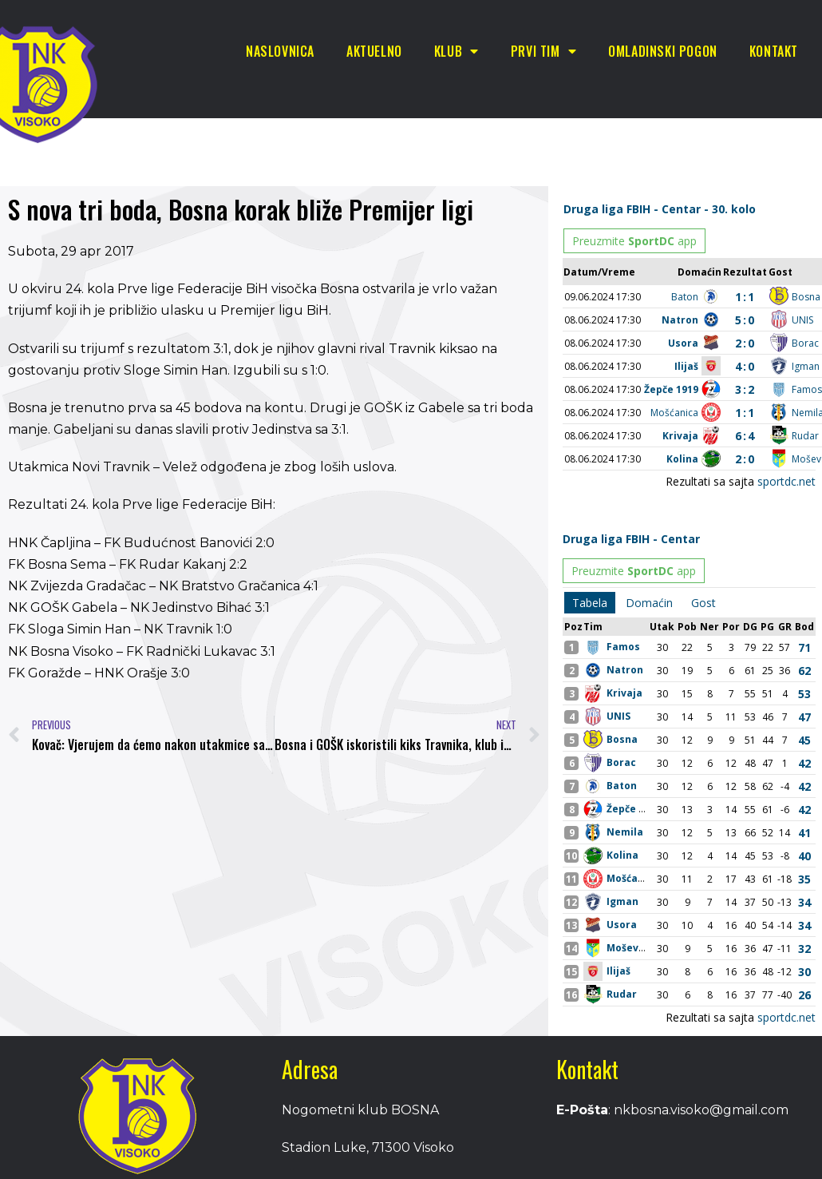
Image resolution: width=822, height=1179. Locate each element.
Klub (456, 51)
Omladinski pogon (662, 51)
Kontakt (773, 51)
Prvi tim (543, 51)
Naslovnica (280, 51)
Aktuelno (374, 51)
